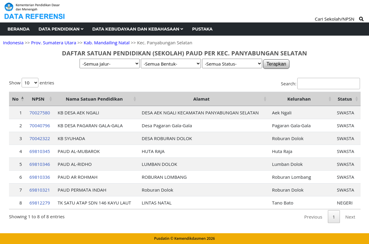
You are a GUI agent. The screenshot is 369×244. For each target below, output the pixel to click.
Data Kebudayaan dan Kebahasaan (137, 29)
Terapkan (276, 63)
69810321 (39, 190)
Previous (313, 217)
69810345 (39, 151)
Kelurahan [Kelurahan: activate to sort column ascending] (299, 99)
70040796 (39, 125)
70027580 (39, 113)
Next (350, 217)
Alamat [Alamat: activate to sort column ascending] (201, 99)
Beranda (18, 29)
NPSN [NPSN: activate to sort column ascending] (38, 99)
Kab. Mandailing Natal (107, 43)
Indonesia (13, 43)
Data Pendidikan (60, 29)
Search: (320, 83)
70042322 (39, 138)
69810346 (39, 164)
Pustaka (202, 29)
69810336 (39, 177)
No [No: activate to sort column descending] (15, 99)
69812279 (39, 203)
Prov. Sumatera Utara (53, 43)
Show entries (31, 82)
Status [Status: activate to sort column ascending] (345, 99)
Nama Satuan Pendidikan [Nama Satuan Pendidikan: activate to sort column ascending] (94, 99)
